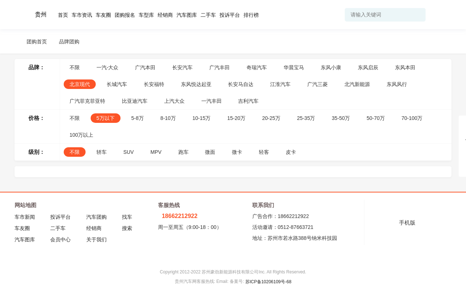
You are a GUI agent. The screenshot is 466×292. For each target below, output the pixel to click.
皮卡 (291, 152)
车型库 (146, 15)
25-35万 (306, 118)
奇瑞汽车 (256, 67)
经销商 (165, 15)
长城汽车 (117, 84)
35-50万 (341, 118)
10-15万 (202, 118)
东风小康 (331, 67)
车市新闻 (25, 217)
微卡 (237, 152)
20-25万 (271, 118)
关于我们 (96, 239)
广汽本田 (145, 67)
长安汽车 (182, 67)
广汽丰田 (219, 67)
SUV (128, 152)
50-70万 (376, 118)
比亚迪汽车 (134, 101)
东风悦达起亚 (196, 84)
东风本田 (405, 67)
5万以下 (105, 118)
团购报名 (125, 15)
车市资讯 (82, 15)
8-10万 (168, 118)
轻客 (264, 152)
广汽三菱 (317, 84)
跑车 (183, 152)
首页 (63, 15)
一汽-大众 (107, 67)
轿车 (101, 152)
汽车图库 (187, 15)
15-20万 (236, 118)
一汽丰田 (211, 101)
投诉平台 (230, 15)
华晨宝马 (294, 67)
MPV (155, 152)
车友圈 (103, 15)
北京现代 (80, 84)
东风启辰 (368, 67)
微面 (210, 152)
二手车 (208, 15)
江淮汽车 (280, 84)
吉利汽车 (248, 101)
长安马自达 (240, 84)
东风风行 (397, 84)
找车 (127, 217)
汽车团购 (96, 217)
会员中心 (60, 239)
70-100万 (412, 118)
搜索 (127, 228)
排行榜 (251, 15)
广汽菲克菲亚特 (87, 101)
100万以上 (81, 135)
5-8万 (137, 118)
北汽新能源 (357, 84)
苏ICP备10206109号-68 (268, 281)
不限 (75, 67)
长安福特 (154, 84)
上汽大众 (174, 101)
